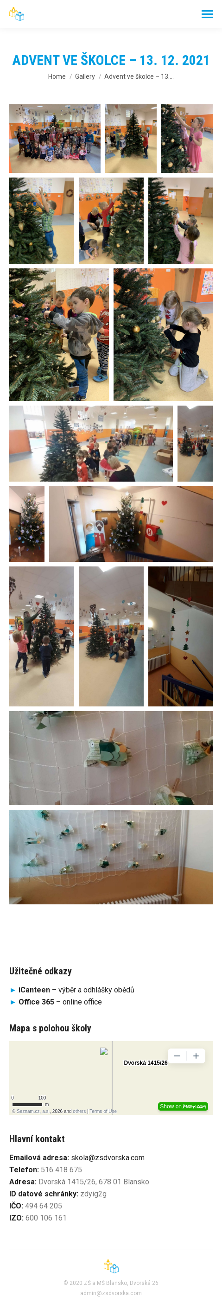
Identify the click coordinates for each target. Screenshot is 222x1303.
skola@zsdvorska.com (108, 1157)
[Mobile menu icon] (207, 14)
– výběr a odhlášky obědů (71, 989)
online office (60, 1002)
